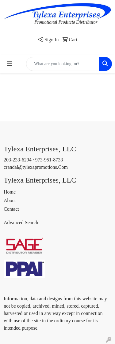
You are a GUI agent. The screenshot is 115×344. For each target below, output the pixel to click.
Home (10, 191)
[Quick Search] (62, 64)
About (10, 200)
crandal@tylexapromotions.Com (36, 167)
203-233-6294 (18, 159)
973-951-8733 (49, 159)
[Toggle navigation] (9, 64)
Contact (11, 209)
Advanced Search (21, 222)
